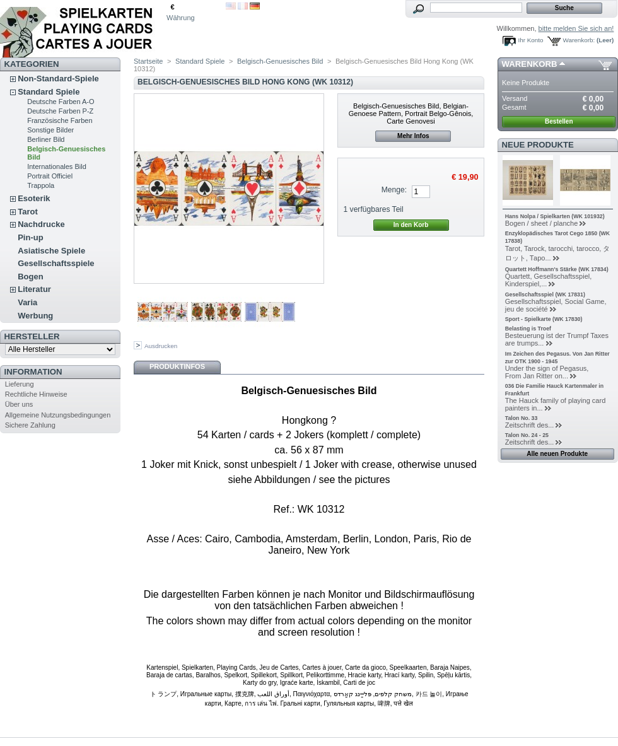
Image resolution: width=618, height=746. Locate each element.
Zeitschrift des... (529, 425)
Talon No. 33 (521, 418)
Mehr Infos (413, 135)
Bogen (30, 276)
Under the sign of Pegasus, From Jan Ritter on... (547, 372)
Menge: (394, 189)
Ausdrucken (160, 345)
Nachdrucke (41, 224)
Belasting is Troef (528, 328)
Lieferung (19, 384)
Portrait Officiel (50, 176)
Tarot (28, 211)
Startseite (148, 61)
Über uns (19, 404)
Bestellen (559, 121)
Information (33, 371)
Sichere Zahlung (30, 425)
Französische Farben (59, 120)
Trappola (40, 185)
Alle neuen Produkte (557, 453)
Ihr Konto (531, 40)
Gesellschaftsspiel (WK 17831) (545, 294)
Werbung (35, 315)
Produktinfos (177, 366)
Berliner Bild (45, 139)
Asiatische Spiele (51, 250)
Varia (27, 302)
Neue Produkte (538, 144)
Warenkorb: (579, 40)
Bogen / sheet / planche (541, 223)
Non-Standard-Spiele (58, 78)
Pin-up (30, 237)
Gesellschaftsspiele (56, 263)
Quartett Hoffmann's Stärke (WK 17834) (557, 269)
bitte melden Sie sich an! (576, 28)
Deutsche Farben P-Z (60, 111)
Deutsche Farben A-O (60, 101)
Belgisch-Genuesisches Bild (280, 61)
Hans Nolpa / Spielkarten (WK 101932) (555, 216)
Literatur (34, 289)
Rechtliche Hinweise (36, 394)
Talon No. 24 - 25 (527, 435)
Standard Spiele (48, 91)
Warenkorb (529, 64)
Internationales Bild (56, 166)
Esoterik (34, 198)
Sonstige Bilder (50, 130)
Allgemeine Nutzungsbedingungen (58, 415)
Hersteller (32, 336)
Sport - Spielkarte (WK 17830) (544, 319)
